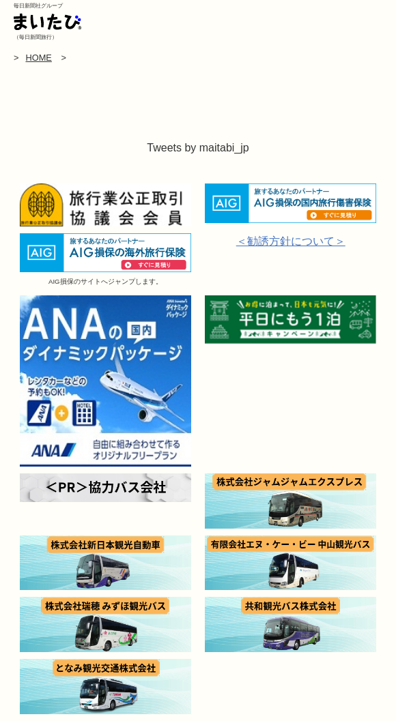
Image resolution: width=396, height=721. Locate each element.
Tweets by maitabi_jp (198, 147)
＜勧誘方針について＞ (290, 241)
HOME (38, 58)
